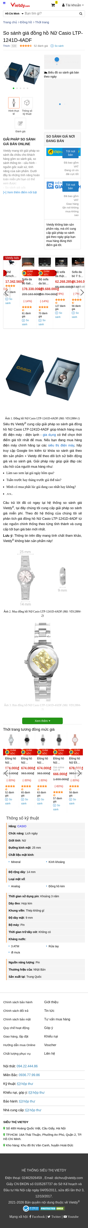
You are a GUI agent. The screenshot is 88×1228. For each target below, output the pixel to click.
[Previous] (6, 72)
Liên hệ (49, 1053)
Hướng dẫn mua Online (19, 1045)
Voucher (50, 1045)
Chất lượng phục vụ (17, 1053)
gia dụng (49, 434)
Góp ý (48, 1028)
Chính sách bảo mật (17, 1019)
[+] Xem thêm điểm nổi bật (20, 192)
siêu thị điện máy (61, 445)
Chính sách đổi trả (15, 1010)
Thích (6, 45)
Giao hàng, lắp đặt (15, 1036)
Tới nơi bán (70, 153)
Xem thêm (42, 721)
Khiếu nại (51, 1036)
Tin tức (49, 1010)
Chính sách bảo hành (17, 1002)
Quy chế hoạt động (16, 1028)
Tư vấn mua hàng (57, 1019)
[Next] (37, 72)
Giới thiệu (51, 1002)
